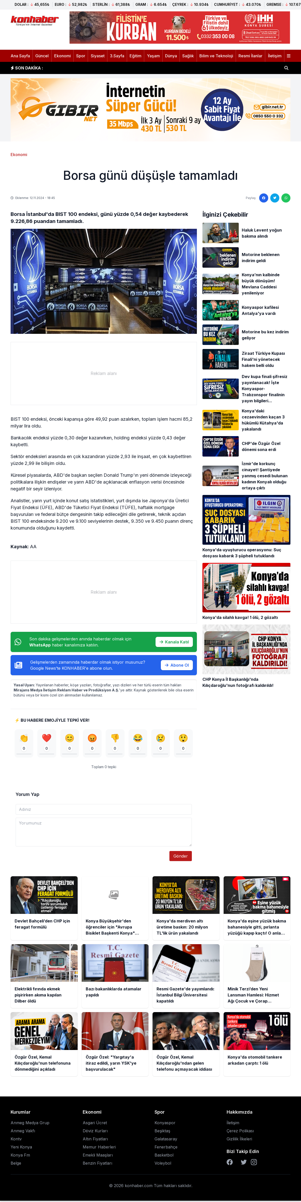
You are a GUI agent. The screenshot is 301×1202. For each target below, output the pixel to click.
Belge (16, 1164)
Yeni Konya (21, 1148)
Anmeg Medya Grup (30, 1123)
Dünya (171, 55)
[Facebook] (230, 1163)
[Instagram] (254, 1163)
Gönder (180, 857)
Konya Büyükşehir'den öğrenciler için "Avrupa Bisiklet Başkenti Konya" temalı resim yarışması (143, 67)
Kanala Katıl (174, 641)
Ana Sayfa (20, 55)
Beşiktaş (162, 1132)
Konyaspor (165, 1123)
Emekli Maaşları (98, 1156)
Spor (80, 55)
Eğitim (135, 55)
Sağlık (188, 55)
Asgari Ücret (95, 1123)
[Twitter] (244, 1163)
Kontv (16, 1140)
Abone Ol (177, 665)
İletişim (275, 55)
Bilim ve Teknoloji (216, 55)
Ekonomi (62, 55)
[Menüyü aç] (288, 56)
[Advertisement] (104, 373)
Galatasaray (166, 1140)
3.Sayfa (117, 55)
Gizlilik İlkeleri (239, 1140)
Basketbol (164, 1156)
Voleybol (163, 1164)
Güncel (42, 55)
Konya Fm (20, 1156)
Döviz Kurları (95, 1132)
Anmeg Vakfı (23, 1132)
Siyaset (98, 55)
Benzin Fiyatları (97, 1164)
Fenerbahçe (166, 1148)
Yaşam (153, 55)
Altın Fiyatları (95, 1140)
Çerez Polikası (240, 1132)
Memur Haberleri (99, 1148)
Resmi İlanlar (250, 55)
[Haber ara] (286, 68)
